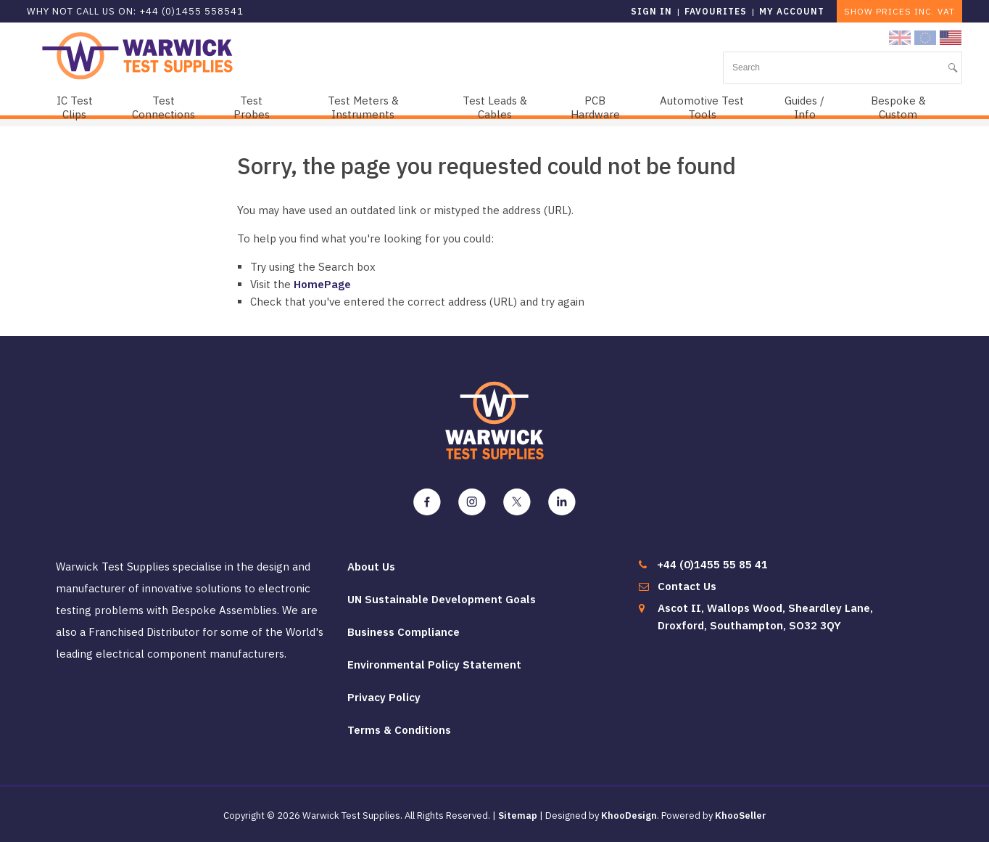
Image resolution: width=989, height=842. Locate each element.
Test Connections (163, 107)
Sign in (651, 11)
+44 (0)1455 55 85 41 (712, 564)
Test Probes (251, 107)
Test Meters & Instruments (363, 107)
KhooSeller (740, 815)
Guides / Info (804, 107)
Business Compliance (403, 632)
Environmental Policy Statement (434, 664)
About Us (371, 566)
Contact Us (687, 586)
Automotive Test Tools (702, 107)
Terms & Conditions (399, 730)
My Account (791, 11)
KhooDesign (629, 815)
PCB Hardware (595, 107)
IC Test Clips (75, 107)
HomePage (322, 284)
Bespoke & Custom (898, 107)
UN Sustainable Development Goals (441, 599)
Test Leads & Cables (495, 107)
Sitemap (517, 815)
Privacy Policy (384, 697)
